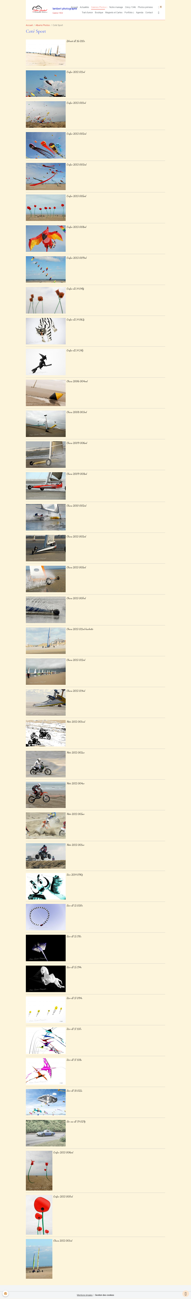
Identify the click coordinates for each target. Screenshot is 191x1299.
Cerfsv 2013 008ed (76, 226)
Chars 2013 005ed (76, 567)
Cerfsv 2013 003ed (76, 164)
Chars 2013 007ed (76, 598)
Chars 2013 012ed (76, 659)
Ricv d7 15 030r (75, 905)
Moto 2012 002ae (76, 752)
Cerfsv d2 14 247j (75, 350)
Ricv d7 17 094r (74, 998)
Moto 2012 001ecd (76, 721)
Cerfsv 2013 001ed (76, 102)
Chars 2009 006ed (77, 443)
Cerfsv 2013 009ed (76, 257)
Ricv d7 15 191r (74, 936)
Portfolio (129, 12)
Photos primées (145, 7)
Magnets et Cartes (113, 12)
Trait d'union (87, 12)
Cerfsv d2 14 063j (75, 319)
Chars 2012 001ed (62, 1240)
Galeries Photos (99, 7)
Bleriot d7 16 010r (76, 41)
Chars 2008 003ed (77, 412)
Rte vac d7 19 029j (76, 1121)
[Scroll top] (185, 1293)
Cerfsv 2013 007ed (63, 1196)
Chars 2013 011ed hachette (80, 629)
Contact (149, 12)
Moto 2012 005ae (75, 814)
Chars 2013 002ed (76, 536)
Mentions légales (84, 1295)
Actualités (84, 7)
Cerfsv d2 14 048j (75, 288)
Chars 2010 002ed (76, 505)
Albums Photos (43, 25)
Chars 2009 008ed (77, 473)
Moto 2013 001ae (75, 844)
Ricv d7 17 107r (74, 1029)
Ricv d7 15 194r (74, 967)
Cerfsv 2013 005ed (76, 196)
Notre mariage (116, 7)
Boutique (99, 12)
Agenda (139, 12)
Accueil (74, 7)
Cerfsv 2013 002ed (76, 133)
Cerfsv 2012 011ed (76, 72)
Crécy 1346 (130, 7)
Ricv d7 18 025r (74, 1090)
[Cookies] (6, 1293)
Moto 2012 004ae (75, 783)
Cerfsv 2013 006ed (63, 1152)
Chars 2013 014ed (76, 690)
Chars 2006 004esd (77, 381)
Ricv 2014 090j (75, 874)
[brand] (43, 10)
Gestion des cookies (104, 1295)
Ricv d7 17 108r (74, 1059)
